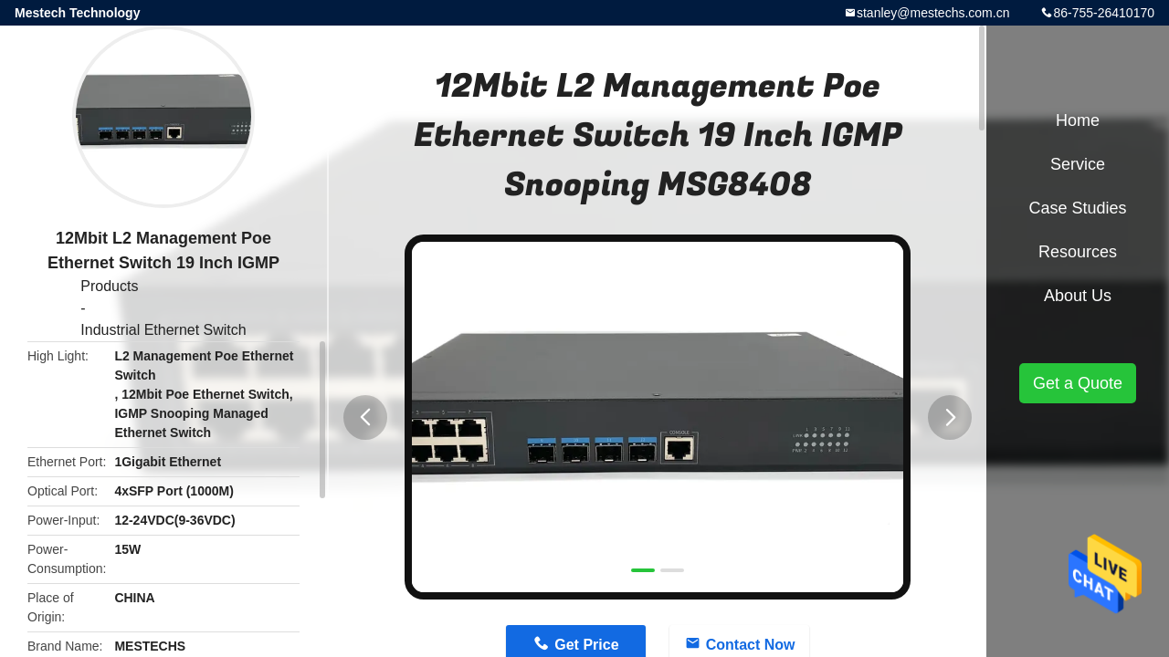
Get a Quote (1077, 383)
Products (109, 286)
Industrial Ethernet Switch (163, 330)
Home (1078, 120)
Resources (1077, 252)
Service (1077, 164)
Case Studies (1077, 208)
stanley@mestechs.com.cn (933, 12)
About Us (1077, 296)
